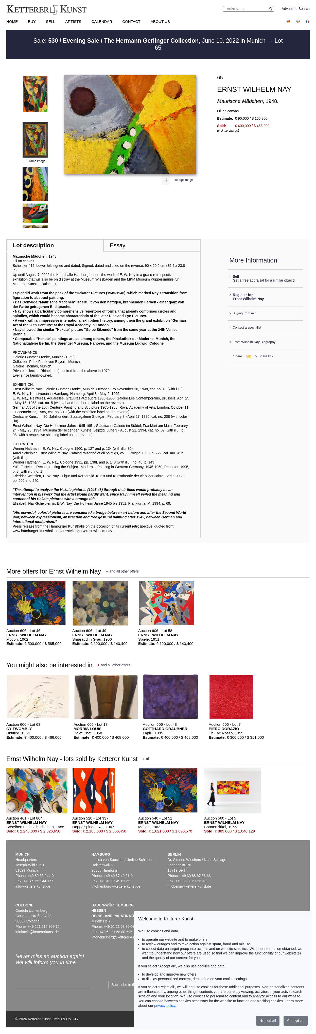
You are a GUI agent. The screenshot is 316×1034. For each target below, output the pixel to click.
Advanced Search (296, 9)
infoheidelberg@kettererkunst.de (117, 937)
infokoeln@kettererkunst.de (37, 932)
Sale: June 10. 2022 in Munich (150, 40)
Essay (117, 245)
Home (12, 21)
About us (160, 21)
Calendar (102, 21)
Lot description (33, 245)
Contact (131, 21)
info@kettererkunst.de (32, 886)
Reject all (267, 1020)
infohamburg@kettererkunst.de (116, 886)
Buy (32, 21)
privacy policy (164, 1006)
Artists (73, 21)
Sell (50, 21)
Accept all (295, 1020)
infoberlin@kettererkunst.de (189, 886)
